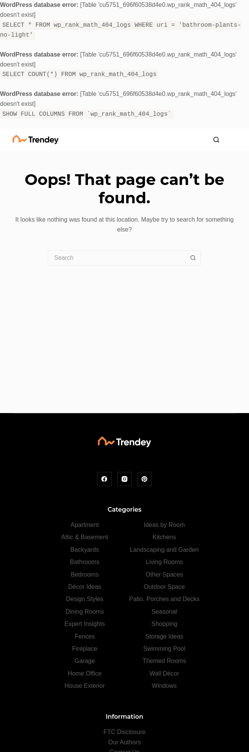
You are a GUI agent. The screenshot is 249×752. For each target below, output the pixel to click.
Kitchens (164, 537)
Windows (164, 685)
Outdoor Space (164, 586)
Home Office (85, 673)
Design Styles (85, 599)
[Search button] (193, 258)
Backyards (84, 549)
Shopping (164, 624)
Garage (85, 661)
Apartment (85, 525)
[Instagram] (124, 479)
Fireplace (85, 648)
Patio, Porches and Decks (164, 599)
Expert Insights (85, 624)
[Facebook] (104, 479)
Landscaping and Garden (164, 549)
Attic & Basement (84, 537)
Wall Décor (164, 673)
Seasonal (164, 611)
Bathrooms (84, 562)
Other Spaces (164, 574)
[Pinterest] (144, 479)
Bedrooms (85, 574)
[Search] (216, 140)
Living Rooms (164, 562)
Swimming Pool (164, 648)
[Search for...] (117, 258)
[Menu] (232, 140)
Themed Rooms (164, 661)
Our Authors (124, 742)
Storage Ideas (164, 636)
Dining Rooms (84, 611)
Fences (84, 636)
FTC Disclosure (124, 732)
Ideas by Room (164, 525)
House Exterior (85, 685)
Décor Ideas (84, 586)
